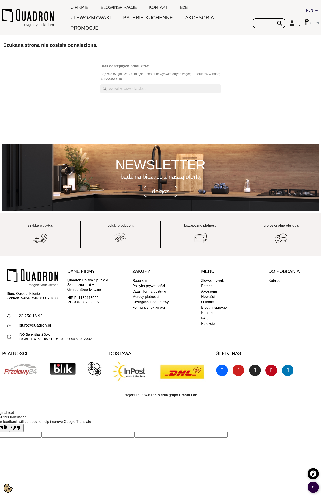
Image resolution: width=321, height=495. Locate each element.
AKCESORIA (199, 17)
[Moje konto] (292, 23)
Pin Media (159, 395)
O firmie (79, 7)
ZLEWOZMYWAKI (91, 17)
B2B (184, 7)
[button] (160, 191)
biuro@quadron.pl (35, 325)
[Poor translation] (16, 428)
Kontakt (158, 7)
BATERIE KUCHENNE (148, 17)
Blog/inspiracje (119, 7)
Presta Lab (188, 395)
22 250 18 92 (30, 316)
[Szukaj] (160, 88)
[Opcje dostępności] (313, 473)
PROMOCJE (84, 28)
